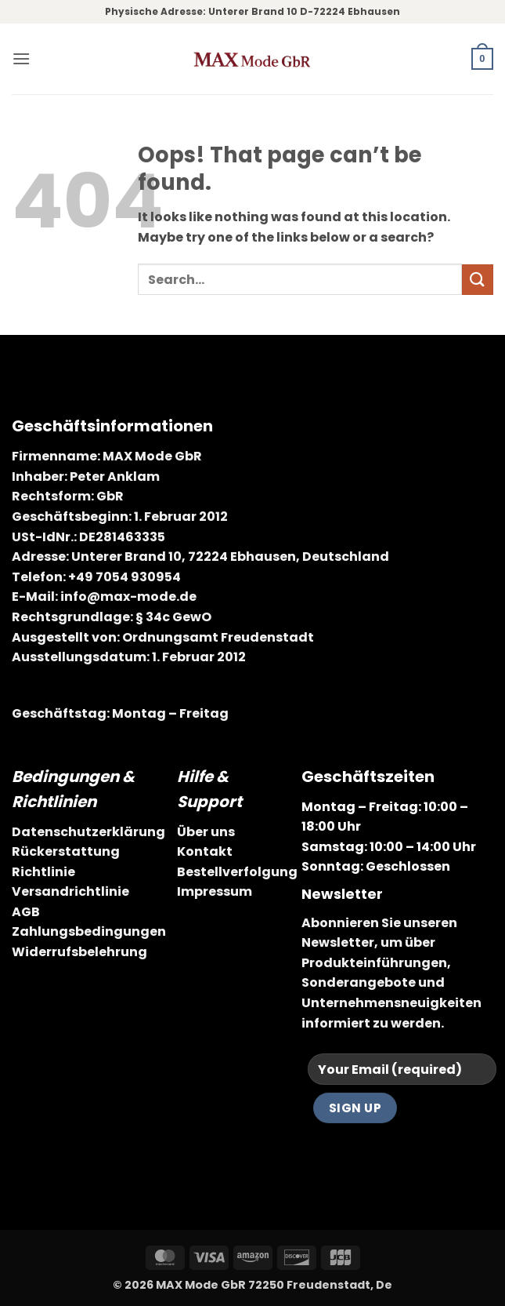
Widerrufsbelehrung (79, 952)
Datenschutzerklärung (88, 832)
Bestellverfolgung (237, 872)
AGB (26, 912)
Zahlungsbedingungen (89, 931)
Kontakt (205, 851)
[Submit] (477, 279)
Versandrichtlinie (70, 891)
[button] (21, 58)
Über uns (206, 832)
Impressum (214, 891)
